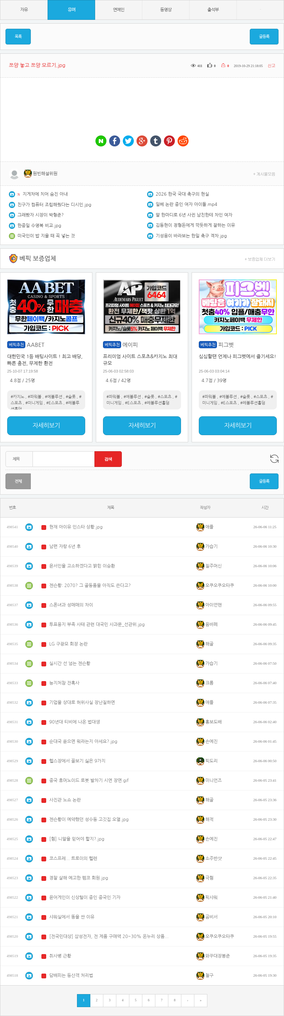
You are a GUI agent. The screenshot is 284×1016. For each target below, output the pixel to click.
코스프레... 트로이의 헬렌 (73, 858)
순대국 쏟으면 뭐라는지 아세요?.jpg (83, 741)
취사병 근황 (60, 956)
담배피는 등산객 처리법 (71, 975)
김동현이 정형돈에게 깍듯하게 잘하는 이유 (195, 225)
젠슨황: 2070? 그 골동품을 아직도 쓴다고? (90, 585)
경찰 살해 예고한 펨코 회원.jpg (78, 878)
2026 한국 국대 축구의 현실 (182, 194)
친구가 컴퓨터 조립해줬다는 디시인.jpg (54, 205)
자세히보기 (46, 425)
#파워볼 (34, 397)
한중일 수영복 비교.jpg (39, 225)
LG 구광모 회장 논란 (68, 644)
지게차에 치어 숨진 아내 (45, 194)
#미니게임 (34, 403)
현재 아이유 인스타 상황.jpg (76, 527)
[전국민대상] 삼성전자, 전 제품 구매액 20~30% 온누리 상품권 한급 (109, 936)
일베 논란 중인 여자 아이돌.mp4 (186, 204)
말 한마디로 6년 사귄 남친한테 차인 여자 (194, 215)
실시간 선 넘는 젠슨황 (69, 663)
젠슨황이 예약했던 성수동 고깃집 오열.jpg (89, 819)
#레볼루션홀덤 (156, 403)
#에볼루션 (53, 397)
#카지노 (17, 397)
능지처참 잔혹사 (64, 683)
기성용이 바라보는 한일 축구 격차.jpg (191, 236)
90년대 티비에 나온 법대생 (74, 722)
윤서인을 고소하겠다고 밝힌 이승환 (82, 566)
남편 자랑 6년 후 (65, 546)
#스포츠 (164, 397)
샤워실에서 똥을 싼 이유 (71, 917)
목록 (18, 37)
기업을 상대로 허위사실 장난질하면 (82, 702)
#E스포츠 (54, 403)
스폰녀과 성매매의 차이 (71, 605)
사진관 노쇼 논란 (65, 800)
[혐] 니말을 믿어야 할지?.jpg (76, 839)
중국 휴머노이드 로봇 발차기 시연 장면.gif (89, 780)
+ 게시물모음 (264, 174)
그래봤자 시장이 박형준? (40, 215)
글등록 (264, 37)
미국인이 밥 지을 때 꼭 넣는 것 (46, 236)
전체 (18, 481)
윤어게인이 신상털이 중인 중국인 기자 (84, 897)
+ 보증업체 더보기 (260, 259)
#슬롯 (71, 397)
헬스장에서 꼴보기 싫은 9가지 (77, 761)
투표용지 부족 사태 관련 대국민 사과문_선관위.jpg (97, 624)
